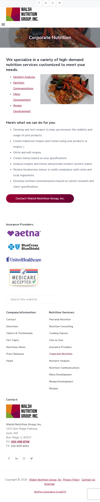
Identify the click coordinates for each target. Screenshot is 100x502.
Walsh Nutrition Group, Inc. (45, 479)
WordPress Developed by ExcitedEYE (50, 492)
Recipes (53, 388)
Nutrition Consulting (61, 326)
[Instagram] (52, 3)
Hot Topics (12, 340)
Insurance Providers (60, 347)
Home (9, 361)
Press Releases (15, 354)
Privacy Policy (71, 479)
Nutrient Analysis (24, 77)
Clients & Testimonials (19, 333)
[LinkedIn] (46, 3)
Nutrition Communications (64, 368)
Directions (12, 326)
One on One (56, 340)
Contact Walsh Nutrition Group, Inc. (40, 198)
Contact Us (88, 479)
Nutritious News (16, 347)
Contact (11, 319)
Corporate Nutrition (60, 354)
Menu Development (60, 374)
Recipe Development (61, 381)
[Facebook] (39, 3)
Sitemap (49, 484)
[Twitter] (59, 3)
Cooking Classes (58, 333)
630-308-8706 (20, 442)
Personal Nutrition (60, 319)
